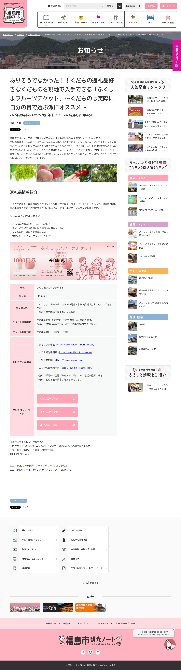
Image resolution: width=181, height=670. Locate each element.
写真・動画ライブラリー (27, 540)
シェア (25, 129)
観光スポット (81, 23)
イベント (133, 23)
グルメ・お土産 (116, 23)
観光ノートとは (23, 530)
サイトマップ (102, 624)
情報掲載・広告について (27, 559)
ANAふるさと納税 (48, 425)
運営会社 (67, 624)
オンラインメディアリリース (42, 470)
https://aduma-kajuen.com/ (69, 360)
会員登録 (151, 6)
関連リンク (51, 624)
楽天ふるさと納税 (49, 412)
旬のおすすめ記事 (46, 24)
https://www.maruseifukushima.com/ (75, 344)
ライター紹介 (71, 530)
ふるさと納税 (168, 23)
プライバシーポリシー (125, 624)
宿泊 (150, 23)
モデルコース (64, 23)
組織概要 (20, 568)
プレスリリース (34, 34)
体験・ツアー (98, 23)
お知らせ (20, 34)
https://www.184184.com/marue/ (75, 352)
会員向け (69, 559)
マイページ (170, 6)
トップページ (8, 34)
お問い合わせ (84, 624)
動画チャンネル (23, 549)
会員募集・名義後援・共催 (77, 549)
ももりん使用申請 (73, 540)
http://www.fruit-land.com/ (76, 368)
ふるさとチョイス (49, 399)
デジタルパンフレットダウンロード (81, 568)
